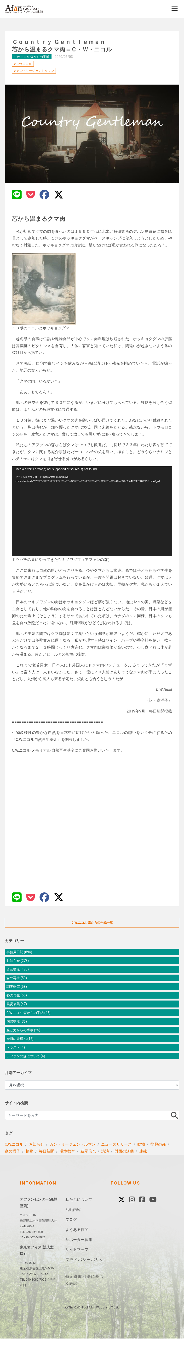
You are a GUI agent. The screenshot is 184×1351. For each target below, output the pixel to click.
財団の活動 (124, 1163)
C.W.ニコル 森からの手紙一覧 (92, 923)
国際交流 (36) (18, 1029)
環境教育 (67, 1163)
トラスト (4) (17, 1058)
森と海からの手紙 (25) (26, 1039)
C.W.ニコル (24, 64)
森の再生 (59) (18, 981)
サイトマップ (76, 1262)
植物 (29, 1163)
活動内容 (73, 1222)
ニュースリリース (116, 1156)
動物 (141, 1156)
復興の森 (158, 1156)
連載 (143, 1163)
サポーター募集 (78, 1252)
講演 (105, 1163)
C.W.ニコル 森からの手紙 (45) (32, 1020)
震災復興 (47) (18, 1010)
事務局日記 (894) (21, 952)
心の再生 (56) (18, 1000)
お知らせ (36, 1156)
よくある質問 (76, 1242)
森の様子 (12, 1163)
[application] (92, 511)
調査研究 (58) (18, 991)
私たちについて (78, 1212)
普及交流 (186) (19, 972)
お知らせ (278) (19, 962)
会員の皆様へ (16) (22, 1048)
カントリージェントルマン (35, 71)
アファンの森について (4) (29, 1068)
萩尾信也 (88, 1163)
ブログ (71, 1232)
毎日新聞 (46, 1163)
